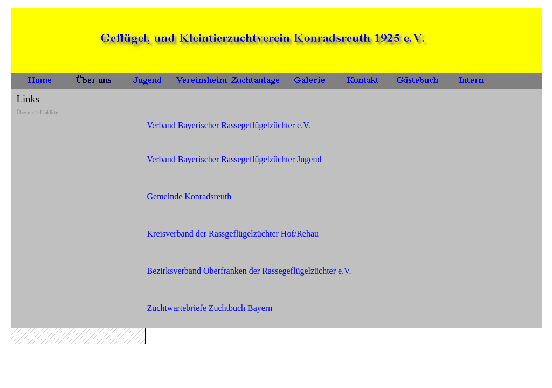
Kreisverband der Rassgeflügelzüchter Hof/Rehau (233, 233)
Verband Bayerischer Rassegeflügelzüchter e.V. (228, 125)
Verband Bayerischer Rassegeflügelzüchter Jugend (234, 159)
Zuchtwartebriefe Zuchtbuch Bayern (210, 308)
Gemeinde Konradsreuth (189, 196)
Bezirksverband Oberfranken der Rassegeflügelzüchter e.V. (249, 270)
